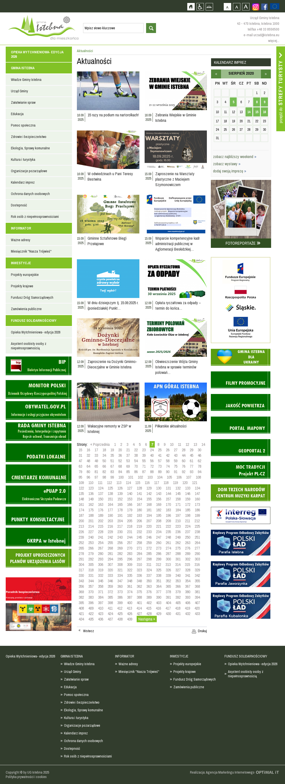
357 (91, 586)
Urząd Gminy (19, 91)
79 (80, 471)
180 (139, 510)
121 (194, 482)
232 (139, 531)
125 (110, 488)
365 (168, 586)
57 (159, 460)
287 (168, 553)
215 (100, 526)
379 (178, 591)
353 (178, 581)
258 (139, 542)
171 (178, 504)
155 (149, 499)
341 (187, 575)
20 (120, 450)
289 (187, 553)
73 (159, 466)
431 (178, 613)
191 (120, 515)
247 (158, 537)
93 (191, 471)
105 (169, 477)
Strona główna (191, 6)
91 (175, 471)
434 (81, 619)
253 (91, 542)
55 (144, 460)
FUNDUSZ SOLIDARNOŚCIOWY (34, 320)
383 (91, 597)
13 (195, 444)
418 (177, 608)
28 (183, 450)
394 (197, 597)
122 (81, 488)
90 (167, 471)
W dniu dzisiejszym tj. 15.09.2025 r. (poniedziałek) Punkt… (113, 305)
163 (100, 504)
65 (96, 466)
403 (158, 602)
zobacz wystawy (227, 164)
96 (88, 477)
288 (178, 553)
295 (120, 559)
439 (129, 619)
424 (110, 613)
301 (178, 559)
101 (130, 477)
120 (185, 482)
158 (178, 499)
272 (149, 548)
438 (120, 619)
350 (149, 581)
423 (100, 613)
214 (91, 526)
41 (159, 455)
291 (81, 559)
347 (120, 581)
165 (120, 504)
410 (100, 608)
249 (178, 537)
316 (197, 564)
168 (149, 504)
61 (191, 460)
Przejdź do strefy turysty (280, 88)
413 (129, 608)
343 (81, 581)
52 (120, 460)
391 (168, 597)
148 (81, 499)
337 (149, 575)
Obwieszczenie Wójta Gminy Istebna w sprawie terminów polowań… (176, 367)
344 (91, 581)
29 (191, 450)
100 (121, 477)
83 (112, 471)
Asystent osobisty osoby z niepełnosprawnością (28, 345)
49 (96, 460)
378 (168, 591)
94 (199, 471)
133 (187, 488)
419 (187, 608)
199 (197, 515)
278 (81, 553)
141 (139, 493)
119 (175, 482)
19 (112, 450)
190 (110, 515)
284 (139, 553)
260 (158, 542)
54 (136, 460)
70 (136, 466)
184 (178, 510)
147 (197, 493)
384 (100, 597)
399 (120, 602)
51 (112, 460)
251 (197, 537)
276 (187, 548)
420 (197, 608)
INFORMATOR (21, 228)
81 (96, 471)
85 (128, 471)
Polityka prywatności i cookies (26, 777)
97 (96, 477)
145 (178, 493)
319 (100, 570)
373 (120, 591)
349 (139, 581)
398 (110, 602)
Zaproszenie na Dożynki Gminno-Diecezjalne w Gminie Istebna (112, 364)
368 (197, 586)
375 (139, 591)
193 (139, 515)
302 (187, 559)
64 (88, 466)
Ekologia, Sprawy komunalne (30, 148)
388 (139, 597)
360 (120, 586)
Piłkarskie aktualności (171, 426)
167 (139, 504)
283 (129, 553)
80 (88, 471)
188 (91, 515)
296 (129, 559)
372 (110, 591)
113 (118, 482)
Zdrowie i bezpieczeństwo (28, 136)
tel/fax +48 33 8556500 (263, 29)
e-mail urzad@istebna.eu (261, 34)
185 (187, 510)
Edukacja (17, 114)
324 (149, 570)
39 (144, 455)
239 (81, 537)
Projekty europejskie (25, 274)
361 (129, 586)
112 (109, 482)
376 (149, 591)
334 (120, 575)
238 (197, 531)
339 (168, 575)
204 (120, 520)
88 (152, 471)
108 (198, 477)
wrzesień (266, 73)
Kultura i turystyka (23, 159)
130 (158, 488)
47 (80, 460)
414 (139, 608)
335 (129, 575)
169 (158, 504)
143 (158, 493)
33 (96, 455)
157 (168, 499)
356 (81, 586)
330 (81, 575)
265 (81, 548)
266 (91, 548)
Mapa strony (209, 6)
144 (168, 493)
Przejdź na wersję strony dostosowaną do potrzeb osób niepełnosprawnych (200, 6)
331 (91, 575)
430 (168, 613)
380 (187, 591)
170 (168, 504)
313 (168, 564)
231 (129, 531)
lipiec (216, 73)
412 (119, 608)
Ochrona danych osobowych (30, 194)
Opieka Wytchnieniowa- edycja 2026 (37, 54)
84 (120, 471)
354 (187, 581)
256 (120, 542)
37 (128, 455)
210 (178, 520)
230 (120, 531)
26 (167, 450)
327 (178, 570)
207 (149, 520)
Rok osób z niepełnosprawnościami (35, 216)
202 (100, 520)
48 (88, 460)
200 (81, 520)
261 (168, 542)
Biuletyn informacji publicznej (38, 366)
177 (110, 510)
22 (136, 450)
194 (149, 515)
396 (91, 602)
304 (81, 564)
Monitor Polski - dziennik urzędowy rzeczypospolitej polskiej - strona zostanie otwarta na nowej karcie (38, 389)
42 (167, 455)
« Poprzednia (100, 444)
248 (168, 537)
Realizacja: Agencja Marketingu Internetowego (222, 772)
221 (158, 526)
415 (148, 608)
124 (100, 488)
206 (139, 520)
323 (139, 570)
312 (158, 564)
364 (158, 586)
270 (129, 548)
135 (81, 493)
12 (187, 444)
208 (158, 520)
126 (120, 488)
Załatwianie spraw (23, 102)
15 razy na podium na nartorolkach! (113, 115)
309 (129, 564)
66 (104, 466)
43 (175, 455)
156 (158, 499)
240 (91, 537)
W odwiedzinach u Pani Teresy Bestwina (110, 176)
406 (187, 602)
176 (100, 510)
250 (187, 537)
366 (178, 586)
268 (110, 548)
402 (149, 602)
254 (100, 542)
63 (80, 466)
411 (110, 608)
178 (120, 510)
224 (187, 526)
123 (91, 488)
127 (129, 488)
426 (129, 613)
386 (120, 597)
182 (158, 510)
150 (100, 499)
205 (129, 520)
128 (139, 488)
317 (81, 570)
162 (91, 504)
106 (179, 477)
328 (187, 570)
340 (178, 575)
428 (149, 613)
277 (197, 548)
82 (104, 471)
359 (110, 586)
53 (128, 460)
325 (158, 570)
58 (167, 460)
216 (110, 526)
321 (120, 570)
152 (120, 499)
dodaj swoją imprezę (229, 171)
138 (110, 493)
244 (129, 537)
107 (188, 477)
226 (81, 531)
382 (81, 597)
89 (159, 471)
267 (100, 548)
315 (187, 564)
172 (187, 504)
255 (110, 542)
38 (136, 455)
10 (171, 444)
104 (159, 477)
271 (139, 548)
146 (187, 493)
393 (187, 597)
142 (149, 493)
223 (178, 526)
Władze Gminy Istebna (26, 79)
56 (152, 460)
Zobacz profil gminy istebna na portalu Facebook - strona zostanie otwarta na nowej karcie (264, 6)
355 (197, 581)
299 (158, 559)
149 (91, 499)
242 (110, 537)
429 (158, 613)
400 (129, 602)
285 (149, 553)
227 (91, 531)
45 (191, 455)
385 (110, 597)
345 (100, 581)
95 (80, 477)
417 (168, 608)
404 (168, 602)
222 (168, 526)
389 (149, 597)
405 (178, 602)
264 (197, 542)
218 (129, 526)
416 (158, 608)
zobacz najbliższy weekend (234, 156)
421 (81, 613)
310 (139, 564)
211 (187, 520)
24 (152, 450)
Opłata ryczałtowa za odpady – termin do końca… (178, 305)
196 (168, 515)
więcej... (273, 40)
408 (81, 608)
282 (120, 553)
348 (129, 581)
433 (197, 613)
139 (120, 493)
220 (149, 526)
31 (80, 455)
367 (187, 586)
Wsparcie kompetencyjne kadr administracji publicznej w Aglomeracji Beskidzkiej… (177, 243)
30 (199, 450)
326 (168, 570)
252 (81, 542)
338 (158, 575)
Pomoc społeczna (23, 125)
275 (178, 548)
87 (144, 471)
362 (139, 586)
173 (197, 504)
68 (120, 466)
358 (100, 586)
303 (197, 559)
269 (120, 548)
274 (168, 548)
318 (91, 570)
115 (137, 482)
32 (88, 455)
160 (197, 499)
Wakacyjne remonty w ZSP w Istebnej (109, 428)
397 (100, 602)
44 (183, 455)
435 (91, 619)
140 (129, 493)
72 (152, 466)
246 (149, 537)
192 (129, 515)
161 (81, 504)
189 (100, 515)
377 (158, 591)
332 (100, 575)
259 (149, 542)
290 (197, 553)
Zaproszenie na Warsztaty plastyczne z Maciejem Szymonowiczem (174, 179)
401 (139, 602)
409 (91, 608)
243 (120, 537)
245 (139, 537)
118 (165, 482)
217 (120, 526)
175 (91, 510)
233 (149, 531)
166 (129, 504)
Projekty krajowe (22, 286)
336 (139, 575)
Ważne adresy (20, 240)
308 (120, 564)
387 (129, 597)
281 (110, 553)
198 (187, 515)
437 (110, 619)
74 (167, 466)
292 (91, 559)
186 (197, 510)
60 (183, 460)
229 (110, 531)
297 (139, 559)
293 (100, 559)
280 (100, 553)
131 (168, 488)
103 (150, 477)
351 (158, 581)
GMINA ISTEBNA (22, 68)
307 (110, 564)
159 (187, 499)
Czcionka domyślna (227, 6)
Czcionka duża (246, 6)
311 (148, 564)
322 (129, 570)
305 (91, 564)
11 (179, 444)
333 (110, 575)
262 (178, 542)
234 (158, 531)
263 (187, 542)
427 (139, 613)
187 (81, 515)
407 (197, 602)
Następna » (146, 619)
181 (149, 510)
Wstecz (88, 630)
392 (178, 597)
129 (149, 488)
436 (100, 619)
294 (110, 559)
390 (158, 597)
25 (159, 450)
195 (158, 515)
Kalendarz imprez (23, 182)
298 (149, 559)
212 (197, 520)
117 (156, 482)
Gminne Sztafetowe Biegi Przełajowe (107, 240)
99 (112, 477)
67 (112, 466)
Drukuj (202, 630)
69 (128, 466)
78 (199, 466)
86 (136, 471)
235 (168, 531)
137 (100, 493)
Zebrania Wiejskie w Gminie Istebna (175, 117)
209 (168, 520)
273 (158, 548)
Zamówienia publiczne (26, 309)
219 (139, 526)
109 (81, 482)
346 (110, 581)
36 (120, 455)
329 (197, 570)
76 (183, 466)
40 (152, 455)
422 (91, 613)
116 (147, 482)
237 (187, 531)
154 (139, 499)
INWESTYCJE (21, 263)
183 (168, 510)
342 (197, 575)
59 (175, 460)
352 (168, 581)
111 (100, 482)
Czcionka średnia (236, 6)
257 (129, 542)
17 (96, 450)
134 (197, 488)
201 (91, 520)
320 (110, 570)
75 (175, 466)
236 (178, 531)
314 (177, 564)
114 (128, 482)
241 (100, 537)
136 (91, 493)
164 (110, 504)
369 (81, 591)
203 (110, 520)
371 (100, 591)
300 (168, 559)
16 (88, 450)
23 (144, 450)
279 (91, 553)
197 (178, 515)
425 (120, 613)
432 (187, 613)
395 (81, 602)
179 (129, 510)
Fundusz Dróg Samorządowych (32, 297)
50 (104, 460)
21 (128, 450)
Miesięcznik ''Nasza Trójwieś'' (31, 251)
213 (81, 526)
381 (197, 591)
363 (149, 586)
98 (104, 477)
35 (112, 455)
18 (104, 450)
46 (199, 455)
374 (129, 591)
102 (140, 477)
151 (110, 499)
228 (100, 531)
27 (175, 450)
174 (81, 510)
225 (197, 526)
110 (90, 482)
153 (129, 499)
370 (91, 591)
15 (80, 450)
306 (100, 564)
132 (178, 488)
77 (191, 466)
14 (203, 444)
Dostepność (19, 205)
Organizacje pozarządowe (29, 171)
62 (199, 460)
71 (144, 466)
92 (183, 471)
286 (158, 553)
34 (104, 455)
